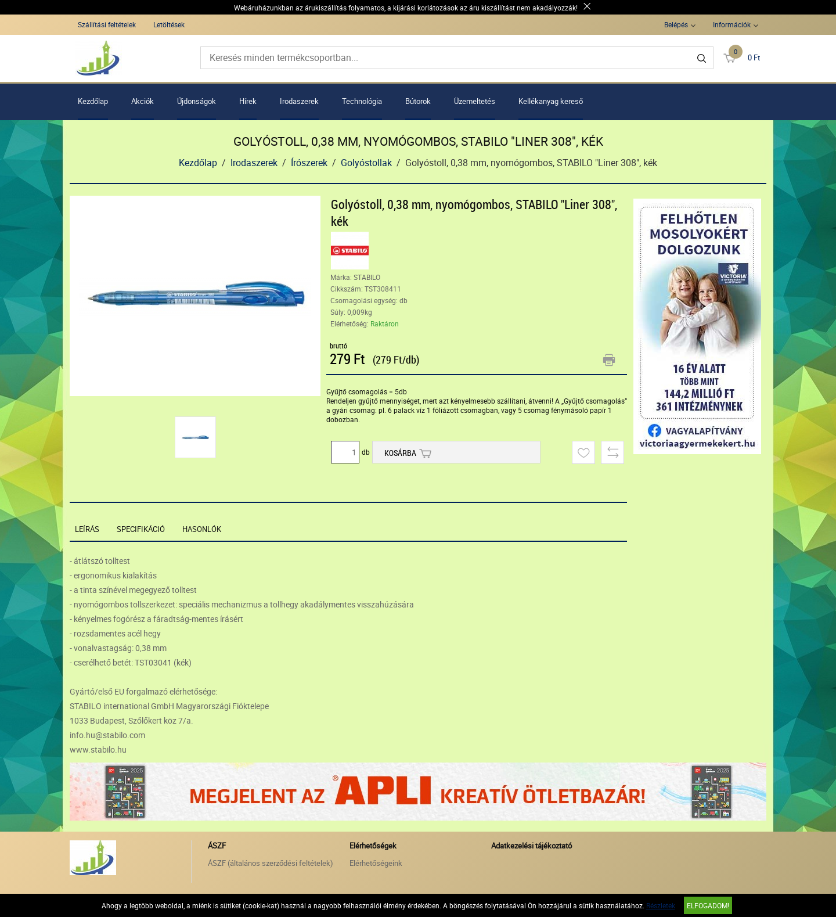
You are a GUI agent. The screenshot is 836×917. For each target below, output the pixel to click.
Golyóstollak (366, 162)
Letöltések (169, 24)
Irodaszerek (299, 101)
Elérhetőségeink (375, 863)
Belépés (676, 24)
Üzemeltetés (474, 101)
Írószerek (309, 162)
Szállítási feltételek (107, 24)
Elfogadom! (708, 905)
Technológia (362, 101)
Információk (732, 24)
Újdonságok (196, 101)
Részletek (660, 905)
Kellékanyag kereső (550, 101)
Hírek (248, 101)
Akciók (142, 101)
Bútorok (418, 101)
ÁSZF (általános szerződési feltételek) (270, 863)
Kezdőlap (93, 101)
